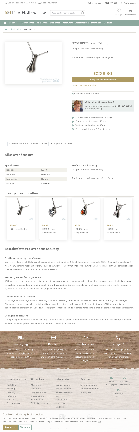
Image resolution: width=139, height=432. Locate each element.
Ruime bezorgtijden (111, 381)
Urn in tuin (60, 403)
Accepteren (10, 427)
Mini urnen (42, 22)
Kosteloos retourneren (124, 381)
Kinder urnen (37, 399)
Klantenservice (130, 3)
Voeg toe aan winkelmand (103, 79)
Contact (108, 22)
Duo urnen (55, 22)
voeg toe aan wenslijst (84, 85)
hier (99, 421)
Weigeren (25, 427)
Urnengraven (86, 392)
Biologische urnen (40, 403)
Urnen (14, 22)
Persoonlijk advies (118, 393)
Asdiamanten (82, 22)
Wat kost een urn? (63, 388)
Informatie (96, 22)
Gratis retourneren (49, 2)
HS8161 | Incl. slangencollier (113, 230)
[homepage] (5, 22)
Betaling (11, 388)
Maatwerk (68, 22)
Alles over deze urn (18, 143)
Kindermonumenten (89, 388)
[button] (82, 13)
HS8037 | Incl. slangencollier (81, 230)
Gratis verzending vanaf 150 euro (22, 2)
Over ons (85, 379)
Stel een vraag (14, 403)
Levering (11, 392)
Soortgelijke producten (61, 143)
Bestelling (11, 385)
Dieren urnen (28, 22)
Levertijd (59, 406)
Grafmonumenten (88, 385)
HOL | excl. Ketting (18, 229)
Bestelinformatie (39, 143)
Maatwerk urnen (63, 385)
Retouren (11, 395)
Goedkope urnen (39, 392)
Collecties (37, 379)
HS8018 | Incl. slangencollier (49, 230)
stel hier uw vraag (93, 108)
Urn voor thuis (62, 399)
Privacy (10, 399)
